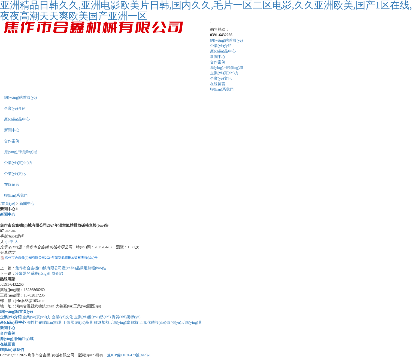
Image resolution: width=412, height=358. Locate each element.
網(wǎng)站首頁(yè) (226, 40)
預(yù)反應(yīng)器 (186, 322)
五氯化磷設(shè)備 (155, 322)
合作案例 (217, 62)
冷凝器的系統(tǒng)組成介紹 (39, 273)
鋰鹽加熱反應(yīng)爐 (112, 322)
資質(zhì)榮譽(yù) (126, 317)
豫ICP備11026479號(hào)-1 (129, 355)
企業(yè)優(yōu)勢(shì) (92, 317)
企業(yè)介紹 (221, 46)
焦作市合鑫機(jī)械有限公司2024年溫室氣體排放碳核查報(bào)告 (51, 258)
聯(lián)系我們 (222, 89)
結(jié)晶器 (84, 322)
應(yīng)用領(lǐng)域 (226, 68)
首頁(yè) (8, 204)
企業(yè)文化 (221, 78)
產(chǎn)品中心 (223, 51)
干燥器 (68, 322)
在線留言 (217, 84)
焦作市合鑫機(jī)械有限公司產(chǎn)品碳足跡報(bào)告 (61, 268)
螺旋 (135, 322)
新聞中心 (217, 57)
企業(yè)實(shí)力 (224, 73)
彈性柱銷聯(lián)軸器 (44, 322)
